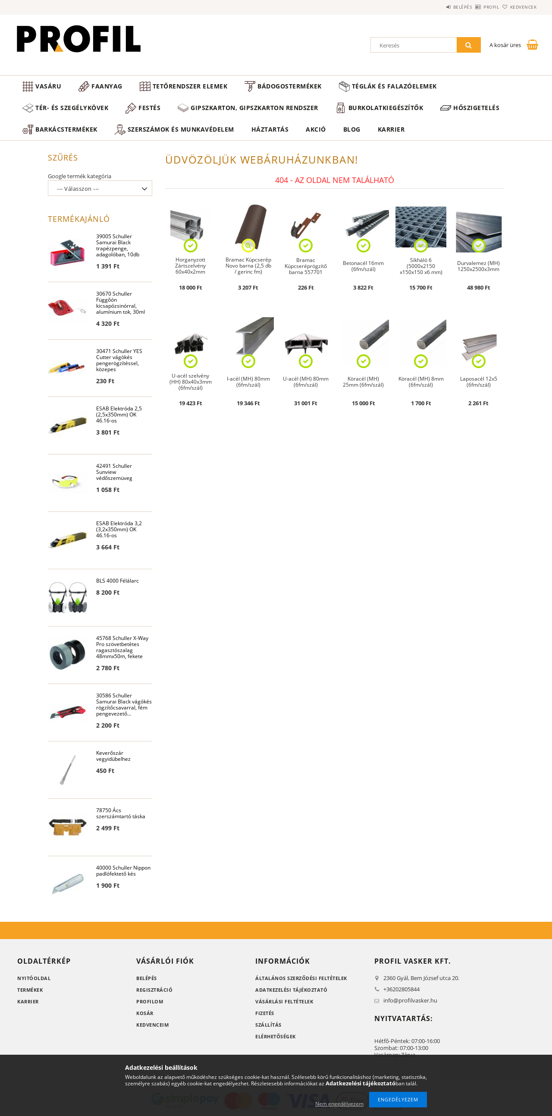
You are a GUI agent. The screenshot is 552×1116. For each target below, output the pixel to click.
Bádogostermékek (289, 86)
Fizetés (264, 1013)
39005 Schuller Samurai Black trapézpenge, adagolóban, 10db (117, 245)
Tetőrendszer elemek (190, 86)
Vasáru (48, 86)
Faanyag (106, 86)
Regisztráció (154, 990)
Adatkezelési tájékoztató (291, 990)
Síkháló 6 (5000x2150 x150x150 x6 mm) (421, 266)
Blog (352, 129)
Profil (477, 7)
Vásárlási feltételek (284, 1001)
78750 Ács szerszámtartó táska (120, 813)
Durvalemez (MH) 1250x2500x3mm (478, 266)
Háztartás (270, 129)
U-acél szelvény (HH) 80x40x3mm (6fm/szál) (190, 381)
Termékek (30, 990)
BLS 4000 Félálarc (117, 581)
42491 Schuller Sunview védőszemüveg (114, 472)
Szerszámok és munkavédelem (181, 129)
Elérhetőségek (275, 1036)
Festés (149, 108)
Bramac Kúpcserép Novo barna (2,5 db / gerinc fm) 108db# (248, 269)
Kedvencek (518, 7)
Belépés (438, 7)
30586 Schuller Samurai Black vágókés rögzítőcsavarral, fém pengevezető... (124, 705)
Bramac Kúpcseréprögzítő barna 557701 (306, 266)
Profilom (149, 1001)
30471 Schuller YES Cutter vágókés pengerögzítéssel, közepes (119, 360)
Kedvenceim (152, 1024)
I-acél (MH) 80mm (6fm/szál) (248, 381)
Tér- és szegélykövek (71, 108)
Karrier (391, 129)
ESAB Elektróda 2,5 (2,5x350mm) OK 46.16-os (119, 415)
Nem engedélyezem (339, 1103)
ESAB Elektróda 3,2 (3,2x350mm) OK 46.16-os (119, 529)
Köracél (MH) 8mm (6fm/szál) (421, 381)
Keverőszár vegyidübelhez (113, 756)
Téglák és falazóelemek (394, 86)
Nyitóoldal (33, 978)
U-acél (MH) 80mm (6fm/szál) (306, 381)
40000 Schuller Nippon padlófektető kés (123, 871)
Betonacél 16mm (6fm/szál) (363, 266)
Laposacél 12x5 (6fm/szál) (478, 381)
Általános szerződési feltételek (301, 978)
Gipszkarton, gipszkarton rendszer (254, 108)
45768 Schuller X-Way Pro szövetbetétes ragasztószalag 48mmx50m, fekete (122, 647)
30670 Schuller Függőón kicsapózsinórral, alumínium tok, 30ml (120, 303)
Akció (316, 129)
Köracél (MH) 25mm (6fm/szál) (363, 381)
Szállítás (268, 1024)
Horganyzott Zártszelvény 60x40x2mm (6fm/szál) (190, 269)
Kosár (145, 1013)
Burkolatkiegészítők (385, 108)
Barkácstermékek (66, 129)
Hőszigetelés (476, 108)
